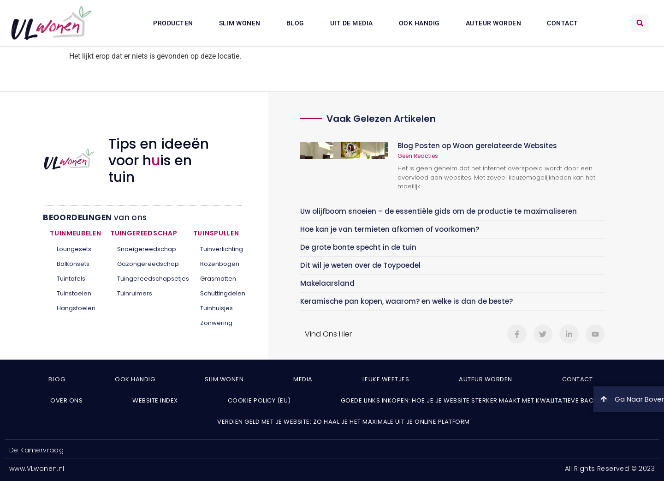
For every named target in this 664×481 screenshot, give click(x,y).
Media (303, 379)
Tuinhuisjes (216, 308)
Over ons (66, 400)
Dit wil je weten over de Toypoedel (360, 265)
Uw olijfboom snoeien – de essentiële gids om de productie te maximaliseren (438, 211)
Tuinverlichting (217, 249)
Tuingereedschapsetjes (148, 278)
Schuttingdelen (217, 293)
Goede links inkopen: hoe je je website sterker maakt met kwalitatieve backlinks (477, 400)
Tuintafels (71, 278)
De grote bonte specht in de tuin (358, 247)
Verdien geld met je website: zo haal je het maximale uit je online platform (343, 421)
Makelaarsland (327, 283)
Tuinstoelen (74, 293)
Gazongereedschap (148, 263)
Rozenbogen (217, 263)
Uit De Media (351, 23)
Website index (155, 400)
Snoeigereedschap (146, 249)
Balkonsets (73, 263)
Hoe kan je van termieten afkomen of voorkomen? (389, 229)
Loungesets (74, 249)
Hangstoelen (76, 308)
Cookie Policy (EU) (259, 400)
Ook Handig (419, 23)
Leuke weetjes (385, 379)
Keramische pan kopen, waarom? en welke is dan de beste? (406, 301)
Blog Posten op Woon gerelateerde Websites (477, 145)
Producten (173, 23)
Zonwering (216, 323)
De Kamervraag (36, 450)
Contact (562, 23)
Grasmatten (217, 278)
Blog (295, 23)
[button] (640, 23)
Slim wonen (240, 23)
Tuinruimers (134, 293)
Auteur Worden (494, 23)
